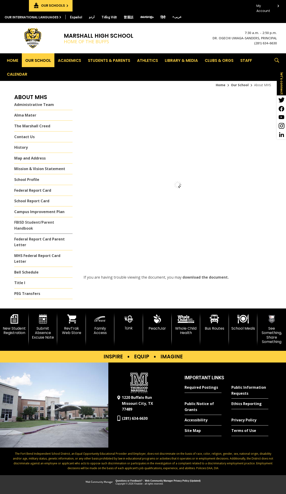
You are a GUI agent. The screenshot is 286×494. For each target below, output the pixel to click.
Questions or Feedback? (128, 481)
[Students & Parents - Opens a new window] (109, 60)
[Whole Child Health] (186, 324)
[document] (178, 184)
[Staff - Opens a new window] (246, 60)
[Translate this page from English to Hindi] (163, 17)
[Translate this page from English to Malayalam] (147, 17)
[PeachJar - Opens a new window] (157, 322)
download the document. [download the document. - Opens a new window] (205, 277)
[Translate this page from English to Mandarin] (128, 17)
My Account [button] (263, 7)
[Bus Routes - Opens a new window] (214, 322)
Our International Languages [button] (32, 17)
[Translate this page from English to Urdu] (92, 17)
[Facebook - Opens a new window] (281, 108)
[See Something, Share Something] (272, 329)
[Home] (12, 60)
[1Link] (129, 322)
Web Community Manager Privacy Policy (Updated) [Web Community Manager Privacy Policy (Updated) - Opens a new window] (173, 481)
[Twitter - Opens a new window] (281, 100)
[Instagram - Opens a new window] (281, 126)
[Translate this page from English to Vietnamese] (109, 17)
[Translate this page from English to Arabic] (177, 17)
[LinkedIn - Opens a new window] (281, 135)
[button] (277, 67)
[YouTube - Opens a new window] (281, 117)
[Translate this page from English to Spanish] (76, 17)
